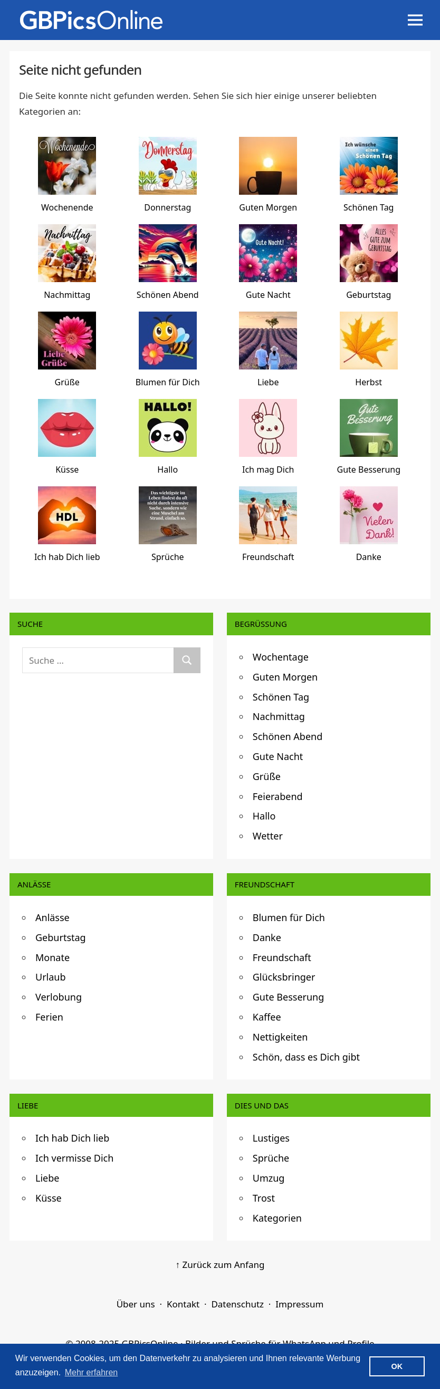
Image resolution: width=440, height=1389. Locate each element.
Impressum (299, 1304)
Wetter (268, 836)
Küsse (48, 1198)
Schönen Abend (288, 736)
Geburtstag (60, 937)
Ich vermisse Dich (74, 1158)
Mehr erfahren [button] (91, 1372)
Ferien (49, 1017)
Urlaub (50, 977)
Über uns (136, 1304)
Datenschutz (237, 1304)
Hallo (264, 816)
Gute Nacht (278, 756)
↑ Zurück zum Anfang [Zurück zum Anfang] (220, 1264)
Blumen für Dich (289, 917)
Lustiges (271, 1138)
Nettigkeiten (280, 1037)
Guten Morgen (285, 677)
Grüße (267, 776)
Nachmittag (279, 716)
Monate (52, 957)
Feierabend (278, 796)
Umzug (269, 1178)
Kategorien (277, 1218)
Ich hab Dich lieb (72, 1138)
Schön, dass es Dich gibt (306, 1057)
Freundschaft (282, 957)
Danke (267, 937)
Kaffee (267, 1017)
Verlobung (58, 997)
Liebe (47, 1178)
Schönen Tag (281, 697)
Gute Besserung (288, 997)
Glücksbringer (284, 977)
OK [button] (397, 1366)
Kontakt (183, 1304)
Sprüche (271, 1158)
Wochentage (281, 657)
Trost (264, 1198)
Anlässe (52, 917)
